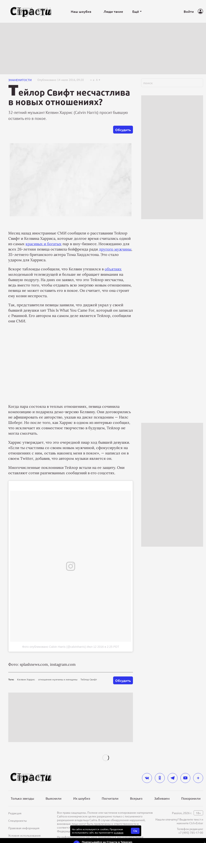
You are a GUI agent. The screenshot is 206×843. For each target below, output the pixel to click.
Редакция (14, 813)
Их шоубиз (81, 798)
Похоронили (191, 798)
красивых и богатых (44, 243)
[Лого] (31, 11)
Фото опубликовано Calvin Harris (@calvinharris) (54, 646)
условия (118, 832)
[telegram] (173, 778)
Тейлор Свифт (89, 679)
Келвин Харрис (26, 679)
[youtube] (185, 778)
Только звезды (22, 798)
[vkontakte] (147, 778)
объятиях (113, 269)
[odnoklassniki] (160, 778)
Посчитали (110, 798)
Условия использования (24, 835)
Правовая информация (23, 828)
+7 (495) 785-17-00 (190, 832)
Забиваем (162, 798)
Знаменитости (20, 79)
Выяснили (54, 798)
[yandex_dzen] (198, 778)
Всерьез (136, 798)
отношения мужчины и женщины (57, 679)
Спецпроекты (17, 820)
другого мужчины (115, 249)
